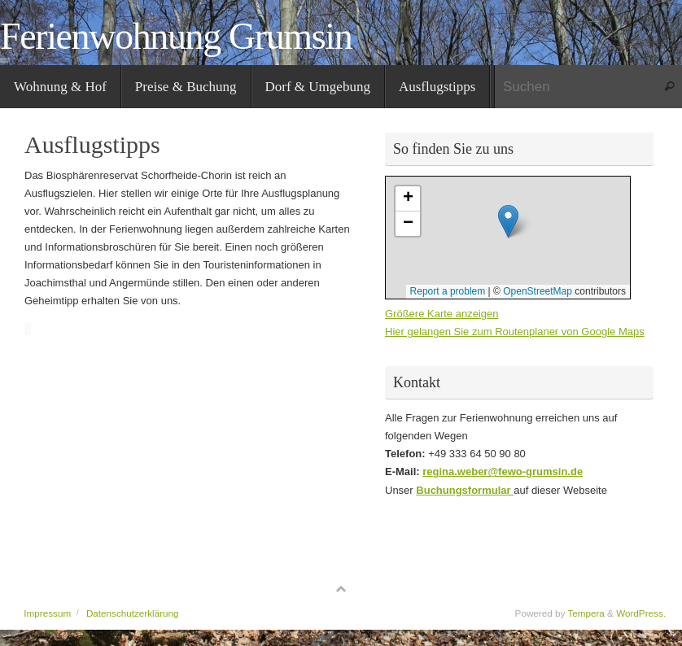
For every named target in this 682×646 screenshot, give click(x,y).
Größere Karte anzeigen (441, 314)
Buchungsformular (465, 490)
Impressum (47, 613)
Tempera (585, 613)
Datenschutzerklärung (132, 613)
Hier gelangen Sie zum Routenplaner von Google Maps (515, 331)
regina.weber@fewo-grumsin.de (502, 471)
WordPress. (641, 613)
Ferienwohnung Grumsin (176, 36)
